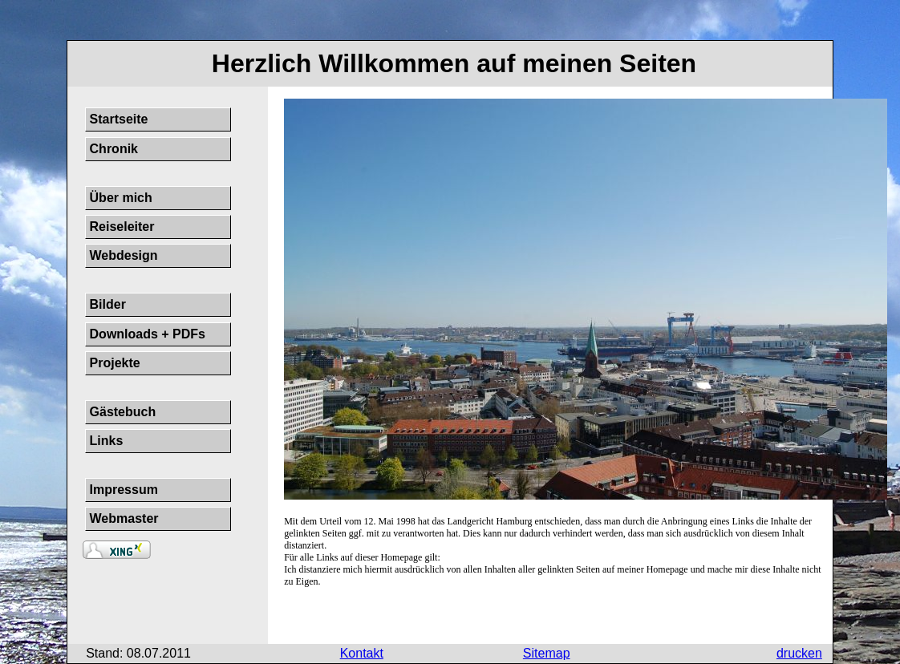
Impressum (124, 489)
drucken (799, 653)
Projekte (115, 363)
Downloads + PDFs (147, 334)
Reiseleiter (122, 226)
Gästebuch (123, 412)
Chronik (114, 149)
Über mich (121, 197)
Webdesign (124, 255)
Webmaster (124, 518)
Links (107, 440)
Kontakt (361, 653)
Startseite (119, 119)
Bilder (108, 304)
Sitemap (546, 653)
